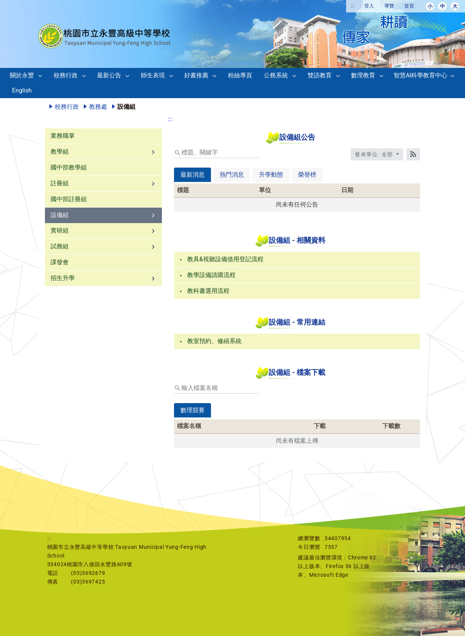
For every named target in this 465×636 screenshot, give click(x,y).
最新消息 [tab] (192, 174)
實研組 (60, 230)
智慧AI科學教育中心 (420, 75)
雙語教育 (320, 75)
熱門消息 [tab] (232, 174)
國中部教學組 (69, 167)
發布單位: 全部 (375, 154)
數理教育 (363, 75)
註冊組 (60, 183)
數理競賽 (192, 410)
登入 (369, 6)
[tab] (192, 415)
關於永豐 (22, 75)
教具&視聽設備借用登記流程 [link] (225, 259)
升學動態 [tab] (271, 174)
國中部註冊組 (69, 199)
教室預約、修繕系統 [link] (214, 341)
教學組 (60, 151)
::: (352, 6)
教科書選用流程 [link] (208, 290)
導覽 (389, 6)
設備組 (60, 215)
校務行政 (66, 75)
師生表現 (153, 75)
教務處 (98, 106)
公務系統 (276, 75)
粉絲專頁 (240, 75)
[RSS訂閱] (413, 154)
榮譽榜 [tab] (307, 174)
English (22, 90)
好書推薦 (196, 75)
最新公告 (109, 75)
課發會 (60, 262)
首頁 (409, 6)
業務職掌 (63, 135)
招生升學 (63, 278)
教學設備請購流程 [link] (211, 275)
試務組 (60, 246)
